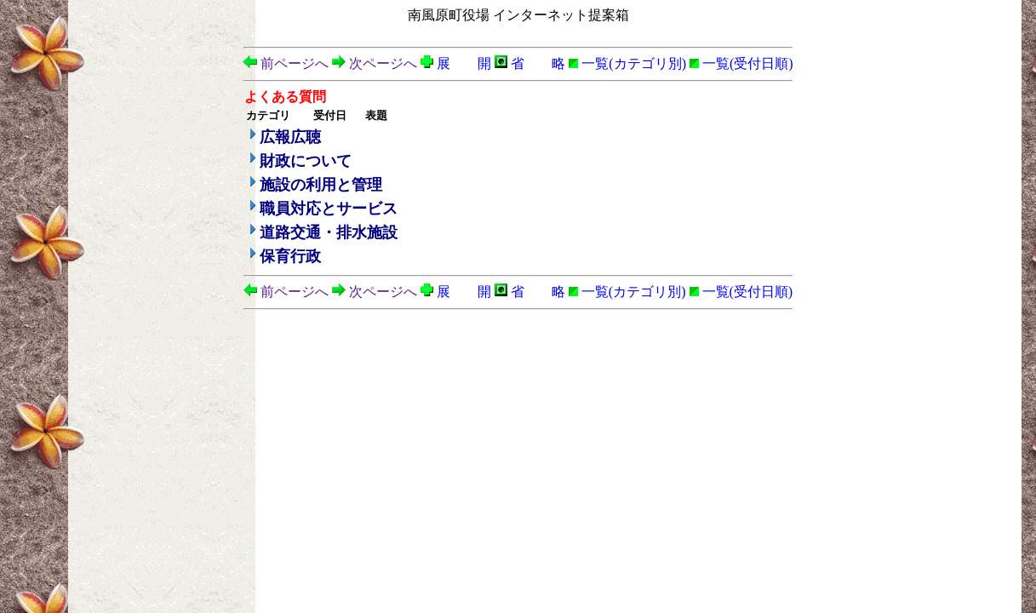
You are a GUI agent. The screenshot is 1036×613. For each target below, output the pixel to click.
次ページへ (374, 63)
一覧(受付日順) (741, 63)
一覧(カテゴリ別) (627, 63)
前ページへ (286, 63)
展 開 (456, 63)
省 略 (530, 63)
